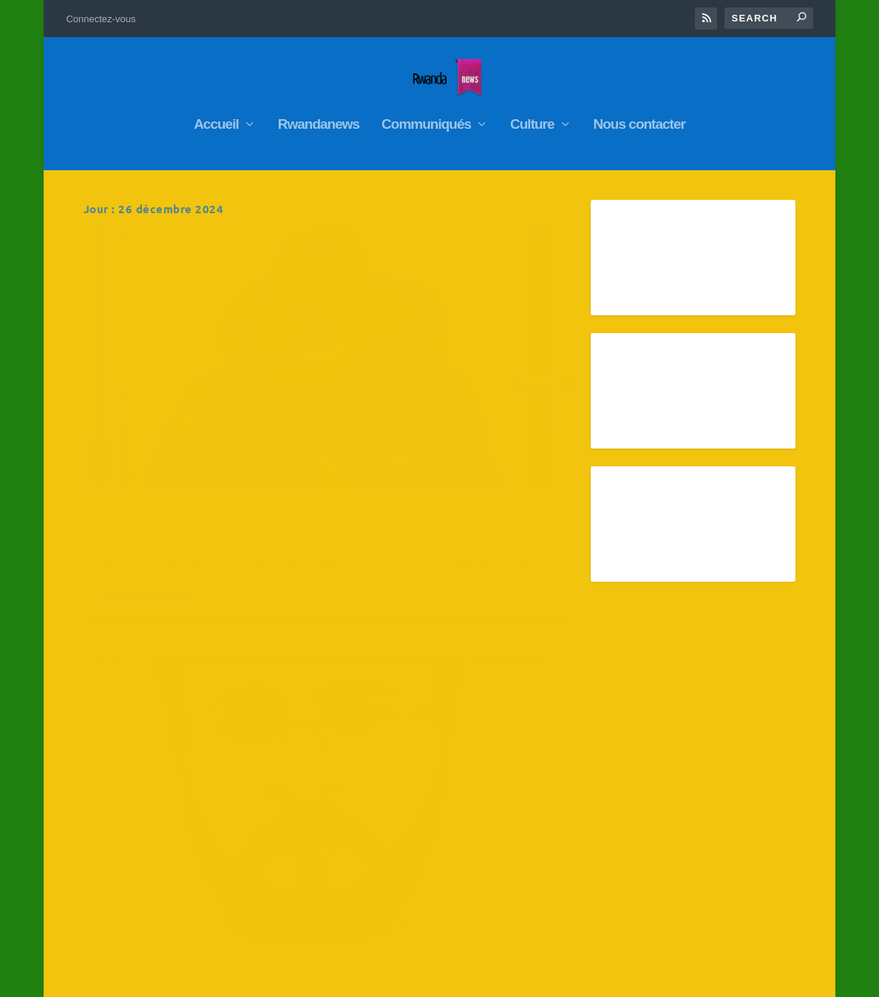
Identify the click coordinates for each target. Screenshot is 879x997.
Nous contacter (639, 117)
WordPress (276, 980)
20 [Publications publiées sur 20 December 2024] (672, 818)
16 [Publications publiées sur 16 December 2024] (473, 818)
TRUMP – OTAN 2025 (411, 386)
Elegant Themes (161, 980)
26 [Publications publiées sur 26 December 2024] (625, 847)
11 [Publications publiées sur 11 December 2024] (575, 789)
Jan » (497, 896)
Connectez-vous (100, 18)
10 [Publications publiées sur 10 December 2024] (523, 789)
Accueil (216, 117)
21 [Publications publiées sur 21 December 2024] (720, 818)
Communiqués (426, 117)
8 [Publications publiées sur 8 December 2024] (770, 760)
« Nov (462, 896)
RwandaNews (187, 446)
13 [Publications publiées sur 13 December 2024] (672, 789)
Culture (532, 117)
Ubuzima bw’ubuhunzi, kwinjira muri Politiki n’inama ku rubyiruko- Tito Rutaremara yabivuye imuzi (200, 409)
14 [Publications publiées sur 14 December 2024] (720, 789)
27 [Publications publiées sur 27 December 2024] (672, 847)
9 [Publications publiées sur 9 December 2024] (473, 789)
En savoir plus (147, 517)
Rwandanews (318, 117)
